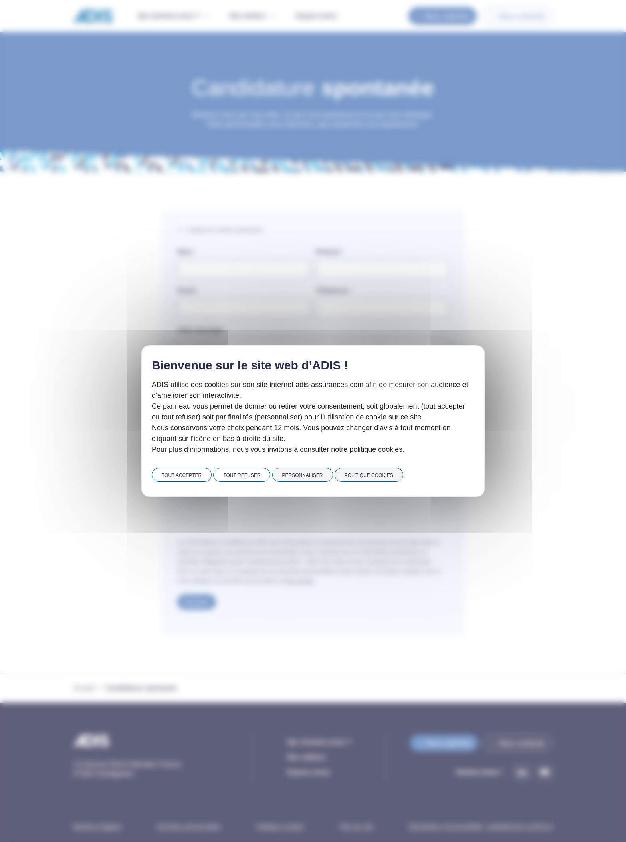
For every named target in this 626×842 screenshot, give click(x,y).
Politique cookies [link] (369, 475)
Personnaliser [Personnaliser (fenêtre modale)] (302, 475)
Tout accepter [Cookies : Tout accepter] (182, 475)
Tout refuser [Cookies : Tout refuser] (241, 475)
